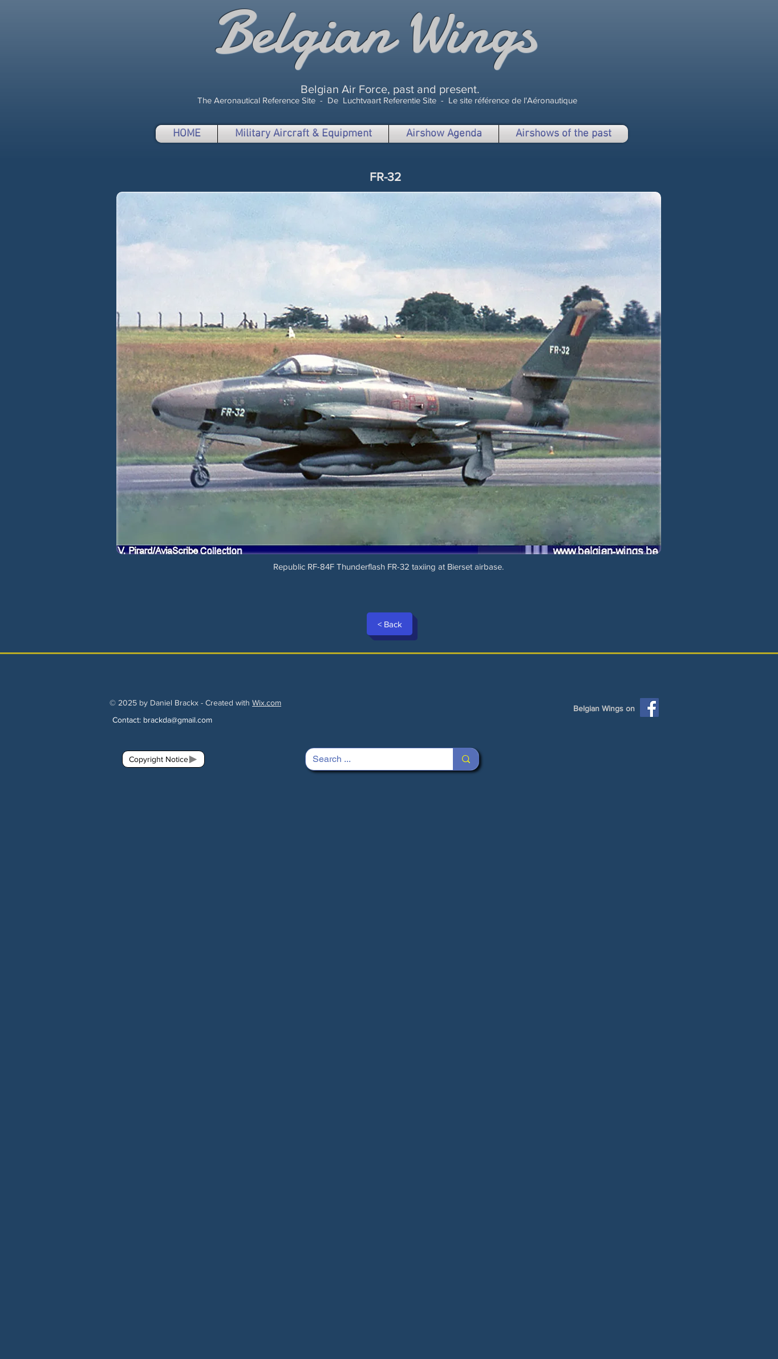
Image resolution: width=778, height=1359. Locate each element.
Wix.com (266, 702)
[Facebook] (649, 707)
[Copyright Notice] (163, 759)
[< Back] (389, 623)
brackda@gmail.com (177, 719)
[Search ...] (371, 759)
